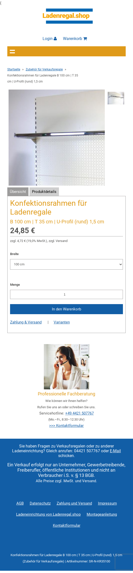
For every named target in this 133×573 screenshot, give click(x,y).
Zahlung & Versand (26, 322)
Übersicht (18, 191)
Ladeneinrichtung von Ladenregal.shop (48, 514)
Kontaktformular (66, 525)
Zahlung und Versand (74, 503)
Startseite (13, 69)
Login (50, 38)
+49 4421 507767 (79, 413)
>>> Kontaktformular (66, 425)
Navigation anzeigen (12, 51)
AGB (20, 503)
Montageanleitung (102, 514)
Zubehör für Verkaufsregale (44, 69)
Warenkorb (75, 38)
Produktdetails (44, 191)
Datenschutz (40, 503)
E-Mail (115, 450)
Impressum (107, 503)
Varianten (62, 322)
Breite (14, 254)
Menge (15, 284)
